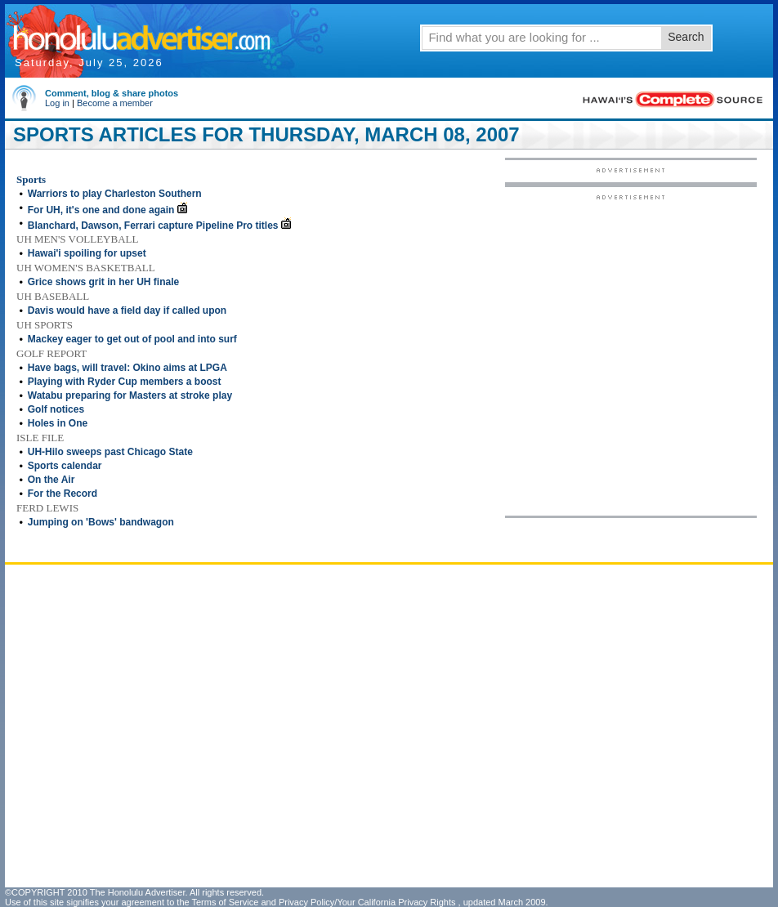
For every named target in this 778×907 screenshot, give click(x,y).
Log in (57, 103)
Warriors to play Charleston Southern (115, 193)
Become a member (115, 103)
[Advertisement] (180, 354)
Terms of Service (224, 902)
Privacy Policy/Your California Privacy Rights (367, 902)
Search (686, 36)
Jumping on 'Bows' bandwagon (101, 522)
